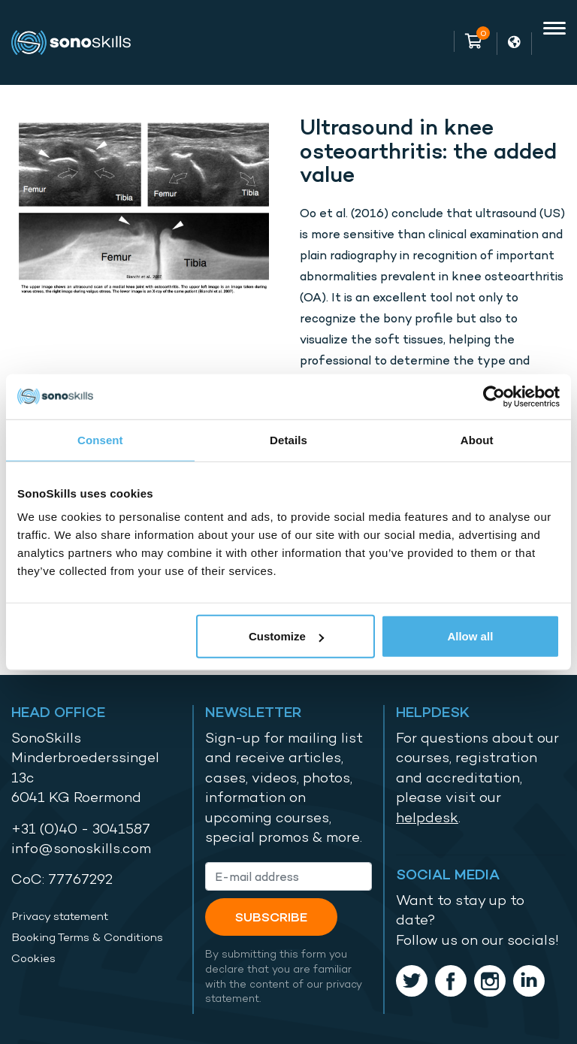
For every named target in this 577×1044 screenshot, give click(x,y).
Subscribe (271, 916)
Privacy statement (59, 916)
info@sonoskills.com (81, 848)
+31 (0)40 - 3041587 (80, 828)
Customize (286, 636)
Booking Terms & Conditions (87, 937)
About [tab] (477, 439)
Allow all (470, 636)
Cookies (33, 958)
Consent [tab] (100, 439)
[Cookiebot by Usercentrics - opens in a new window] (494, 396)
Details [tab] (288, 439)
